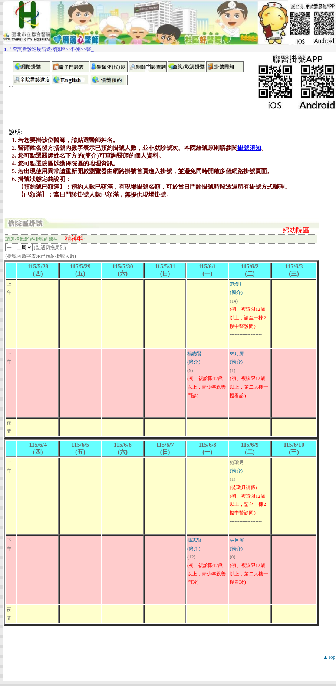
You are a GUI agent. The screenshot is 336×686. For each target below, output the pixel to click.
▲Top (329, 657)
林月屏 (237, 353)
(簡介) (236, 292)
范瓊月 (237, 284)
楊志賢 (194, 353)
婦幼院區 (296, 230)
